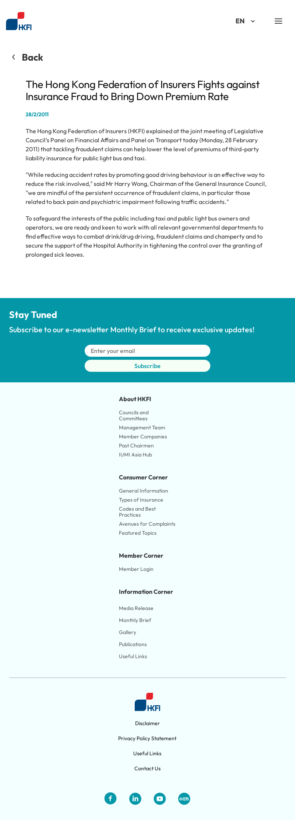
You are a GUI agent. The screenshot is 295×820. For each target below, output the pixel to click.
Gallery (127, 632)
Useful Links (133, 656)
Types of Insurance (141, 499)
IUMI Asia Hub (135, 454)
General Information (143, 490)
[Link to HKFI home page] (19, 21)
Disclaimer (147, 723)
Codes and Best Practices (138, 511)
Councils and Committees (134, 415)
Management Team (142, 427)
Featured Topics (138, 532)
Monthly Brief (135, 620)
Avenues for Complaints (147, 523)
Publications (133, 644)
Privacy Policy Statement (147, 738)
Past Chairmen (136, 445)
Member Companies (143, 436)
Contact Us (147, 768)
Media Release (136, 608)
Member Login (136, 569)
